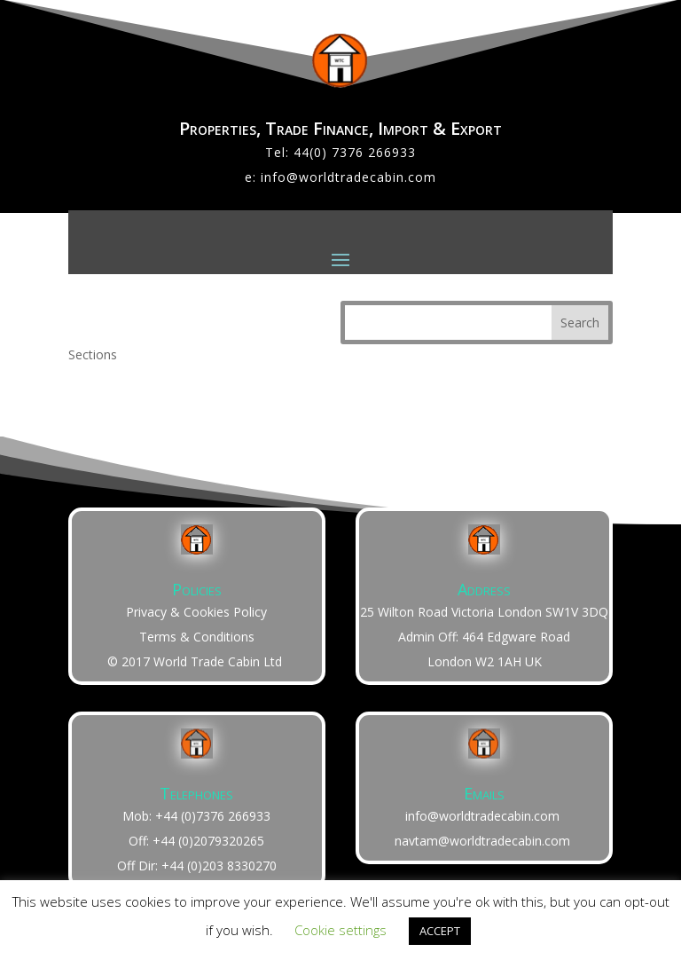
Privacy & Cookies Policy (196, 611)
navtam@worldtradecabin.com (482, 840)
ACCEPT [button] (439, 931)
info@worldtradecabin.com (348, 177)
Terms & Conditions (196, 636)
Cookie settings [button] (340, 930)
